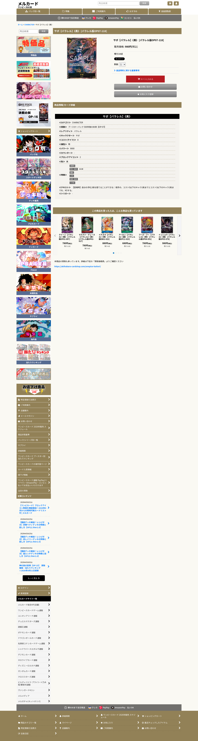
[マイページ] (176, 3)
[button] (145, 94)
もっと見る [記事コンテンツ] (33, 578)
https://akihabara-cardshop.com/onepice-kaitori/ (77, 266)
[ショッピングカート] (169, 3)
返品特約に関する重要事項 (126, 70)
